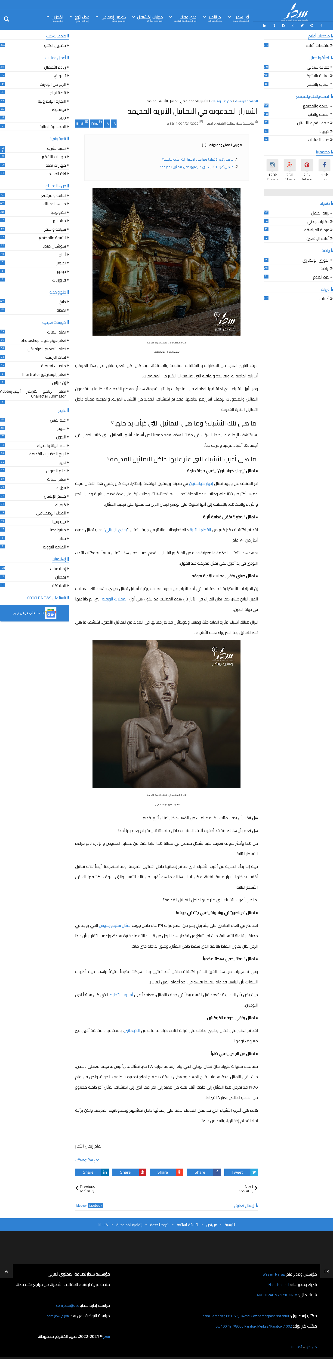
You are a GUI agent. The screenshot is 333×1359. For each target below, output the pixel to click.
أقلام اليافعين (318, 238)
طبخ (62, 301)
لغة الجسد (57, 173)
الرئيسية (230, 1223)
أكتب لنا (103, 1223)
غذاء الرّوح (82, 18)
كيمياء (60, 504)
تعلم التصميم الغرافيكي (46, 348)
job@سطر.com (56, 1314)
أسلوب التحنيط (121, 994)
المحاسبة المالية (53, 126)
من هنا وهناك (87, 1159)
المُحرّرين (57, 18)
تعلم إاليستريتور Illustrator (44, 374)
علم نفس (58, 419)
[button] (34, 612)
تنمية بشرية (56, 148)
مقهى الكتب (55, 45)
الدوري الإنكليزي (316, 260)
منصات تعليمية (53, 365)
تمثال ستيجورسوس (115, 924)
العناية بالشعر (319, 84)
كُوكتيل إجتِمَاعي (113, 18)
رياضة (325, 268)
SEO (62, 117)
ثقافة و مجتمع (53, 195)
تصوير (61, 263)
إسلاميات (58, 568)
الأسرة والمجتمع (52, 237)
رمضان (60, 577)
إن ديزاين (59, 382)
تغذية (61, 310)
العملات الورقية (115, 598)
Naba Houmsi (277, 1283)
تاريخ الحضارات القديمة (47, 453)
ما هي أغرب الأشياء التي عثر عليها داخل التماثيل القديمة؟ (197, 166)
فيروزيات (59, 279)
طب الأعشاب (319, 139)
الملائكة (59, 585)
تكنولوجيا (58, 212)
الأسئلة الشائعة (187, 1223)
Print (96, 121)
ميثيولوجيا (58, 529)
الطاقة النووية (54, 546)
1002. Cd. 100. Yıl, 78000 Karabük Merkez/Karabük (247, 1325)
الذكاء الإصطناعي (51, 513)
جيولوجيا (59, 521)
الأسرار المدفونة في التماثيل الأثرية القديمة (192, 110)
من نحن (211, 1223)
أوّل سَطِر (241, 18)
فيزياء (61, 487)
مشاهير (59, 220)
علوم (61, 428)
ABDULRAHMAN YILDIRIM (273, 1294)
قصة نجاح (58, 92)
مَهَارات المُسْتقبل (150, 18)
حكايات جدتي (318, 221)
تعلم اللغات (56, 331)
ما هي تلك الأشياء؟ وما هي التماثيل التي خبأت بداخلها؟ (198, 158)
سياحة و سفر (55, 229)
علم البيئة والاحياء (51, 445)
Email (82, 121)
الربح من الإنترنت (53, 84)
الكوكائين (132, 1029)
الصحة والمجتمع (316, 105)
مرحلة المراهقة (317, 229)
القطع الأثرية (200, 529)
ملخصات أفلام (318, 45)
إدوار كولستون (201, 482)
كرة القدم (321, 276)
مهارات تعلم (56, 165)
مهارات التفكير (54, 156)
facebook (95, 1204)
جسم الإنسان (55, 496)
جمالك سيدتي (318, 67)
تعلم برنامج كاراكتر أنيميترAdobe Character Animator (33, 393)
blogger (81, 1204)
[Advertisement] (166, 64)
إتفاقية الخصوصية (129, 1223)
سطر (106, 1335)
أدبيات (325, 298)
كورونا (324, 131)
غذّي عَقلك (185, 18)
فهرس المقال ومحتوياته (222, 144)
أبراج (62, 254)
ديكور (61, 271)
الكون (61, 436)
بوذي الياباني (116, 529)
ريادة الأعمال (55, 67)
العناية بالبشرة (318, 75)
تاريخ (62, 462)
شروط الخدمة (159, 1223)
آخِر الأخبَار (215, 18)
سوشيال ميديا (54, 246)
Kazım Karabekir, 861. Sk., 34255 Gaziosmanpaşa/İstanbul (239, 1314)
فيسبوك (59, 109)
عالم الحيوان (56, 470)
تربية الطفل (320, 212)
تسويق (60, 75)
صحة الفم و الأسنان (313, 122)
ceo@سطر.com (66, 1304)
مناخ (62, 538)
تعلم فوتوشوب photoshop (43, 340)
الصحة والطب (319, 114)
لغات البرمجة (55, 357)
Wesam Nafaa (272, 1273)
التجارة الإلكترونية (52, 101)
